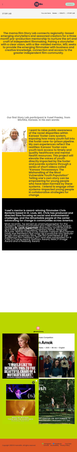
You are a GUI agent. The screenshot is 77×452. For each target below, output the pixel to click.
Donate (46, 445)
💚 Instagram (46, 444)
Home (54, 13)
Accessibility (54, 445)
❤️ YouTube (67, 444)
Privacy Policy (65, 445)
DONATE (70, 4)
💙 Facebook (57, 444)
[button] (20, 356)
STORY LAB (71, 13)
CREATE (62, 13)
